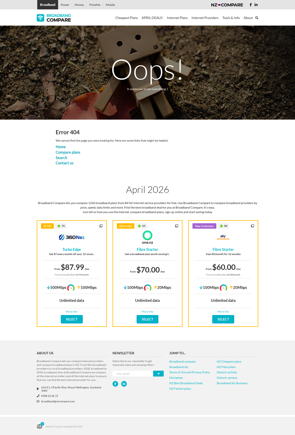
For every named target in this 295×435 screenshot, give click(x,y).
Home (61, 146)
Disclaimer (176, 377)
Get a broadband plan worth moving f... (147, 254)
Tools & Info (231, 18)
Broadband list (178, 367)
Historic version (227, 377)
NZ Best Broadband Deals (186, 383)
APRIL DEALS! (152, 18)
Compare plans (68, 152)
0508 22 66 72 (47, 395)
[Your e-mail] (133, 374)
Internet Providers (205, 18)
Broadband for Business (232, 383)
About (248, 18)
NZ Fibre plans (226, 367)
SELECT (72, 319)
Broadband (47, 4)
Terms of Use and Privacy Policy (189, 372)
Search (61, 157)
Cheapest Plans (126, 18)
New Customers (204, 226)
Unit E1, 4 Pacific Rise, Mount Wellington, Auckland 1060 (69, 389)
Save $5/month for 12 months (223, 254)
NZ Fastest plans (180, 388)
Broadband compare (182, 361)
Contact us (65, 163)
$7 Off (47, 226)
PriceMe (94, 4)
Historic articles (227, 372)
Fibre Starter (147, 249)
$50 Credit (125, 226)
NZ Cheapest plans (229, 361)
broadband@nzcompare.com (56, 401)
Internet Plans (177, 18)
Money (79, 4)
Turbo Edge (71, 249)
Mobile (110, 4)
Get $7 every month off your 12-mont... (71, 254)
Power (65, 4)
